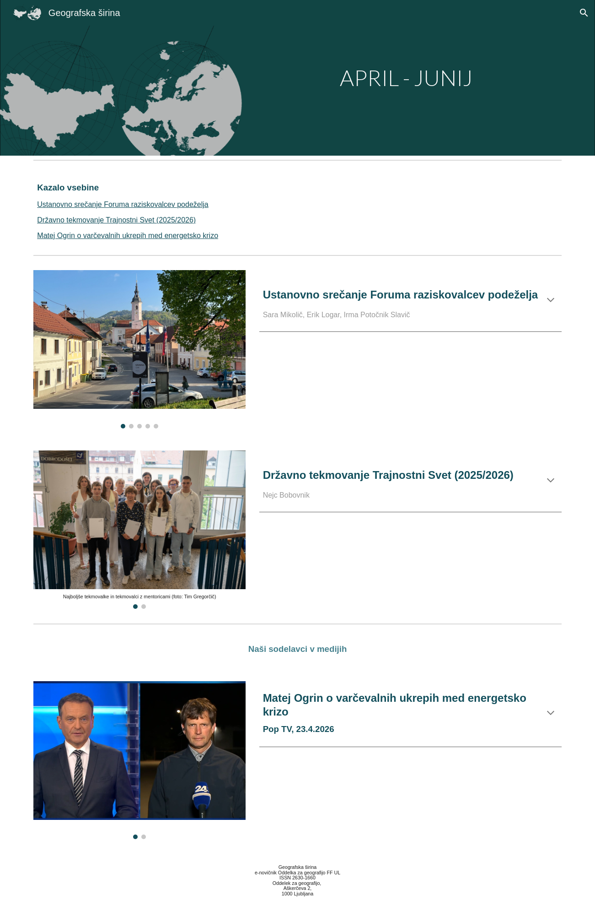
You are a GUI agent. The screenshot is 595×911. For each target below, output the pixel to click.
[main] (388, 78)
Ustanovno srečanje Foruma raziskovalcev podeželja (122, 204)
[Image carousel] (139, 349)
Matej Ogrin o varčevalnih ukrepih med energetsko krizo (127, 235)
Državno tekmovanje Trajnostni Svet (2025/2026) (116, 220)
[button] (584, 13)
